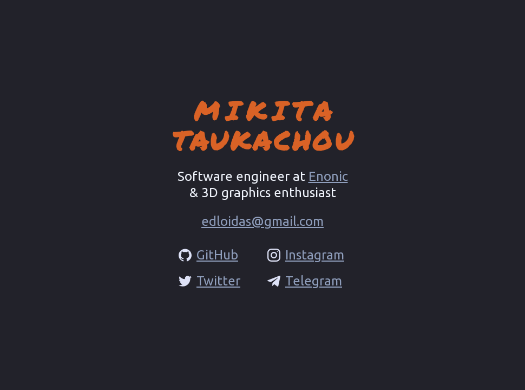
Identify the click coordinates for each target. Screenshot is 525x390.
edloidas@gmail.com (262, 221)
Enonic (328, 176)
